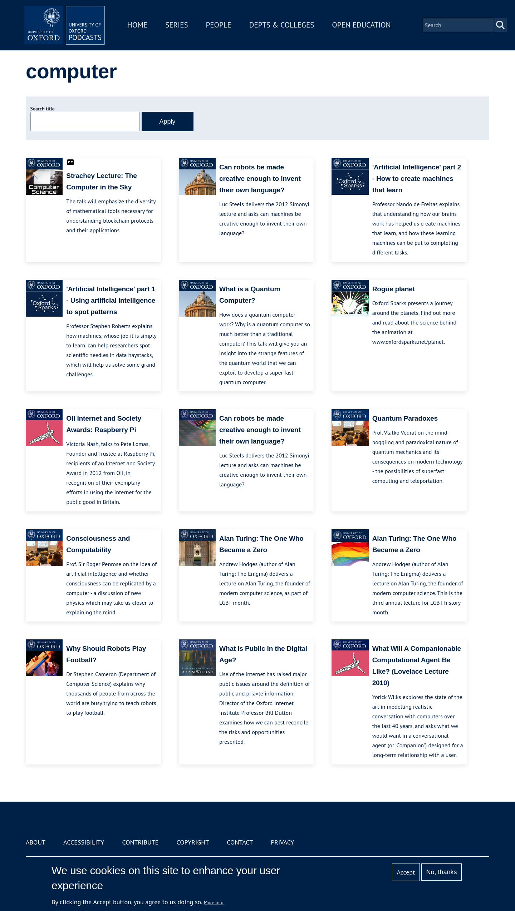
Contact (240, 842)
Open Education (364, 26)
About (35, 842)
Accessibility (83, 842)
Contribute (140, 842)
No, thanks (441, 872)
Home (140, 26)
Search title (42, 108)
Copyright (192, 842)
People (221, 26)
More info (214, 902)
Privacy (282, 842)
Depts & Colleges (284, 26)
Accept (406, 872)
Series (179, 26)
